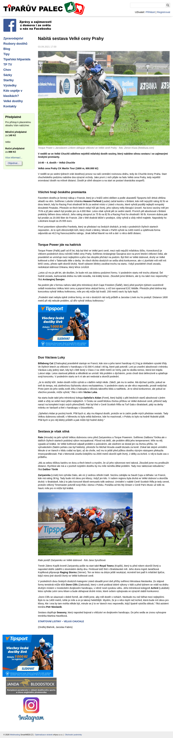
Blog (6, 49)
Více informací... (13, 157)
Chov (7, 69)
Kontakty (9, 106)
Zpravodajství (13, 38)
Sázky (7, 75)
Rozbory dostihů (15, 43)
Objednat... (13, 163)
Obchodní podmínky (73, 735)
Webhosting (15, 735)
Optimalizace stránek (44, 735)
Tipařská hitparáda (16, 59)
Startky (8, 80)
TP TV (7, 64)
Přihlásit (150, 12)
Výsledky (10, 85)
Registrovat (163, 12)
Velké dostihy (13, 101)
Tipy (6, 54)
